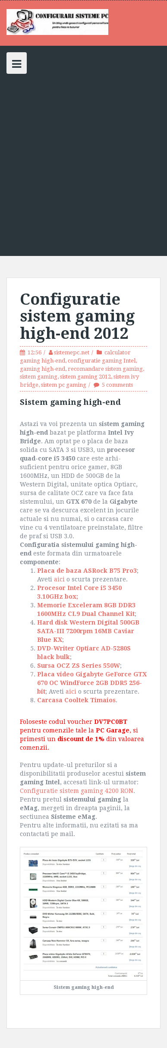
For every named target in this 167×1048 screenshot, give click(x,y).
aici (59, 579)
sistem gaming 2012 (85, 376)
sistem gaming (38, 376)
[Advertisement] (83, 161)
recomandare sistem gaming (105, 369)
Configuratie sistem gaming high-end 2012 (77, 316)
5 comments (117, 385)
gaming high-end (42, 369)
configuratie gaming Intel (101, 360)
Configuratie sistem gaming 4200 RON (76, 790)
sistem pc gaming (63, 385)
